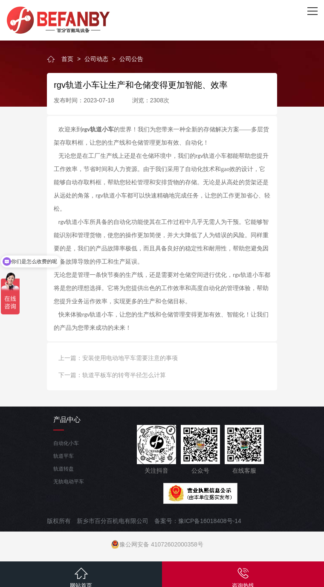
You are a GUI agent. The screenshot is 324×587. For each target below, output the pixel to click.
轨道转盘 (63, 469)
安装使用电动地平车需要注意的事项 (130, 358)
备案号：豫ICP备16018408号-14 (197, 520)
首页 (67, 58)
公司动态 (96, 58)
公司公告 (131, 58)
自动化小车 (66, 443)
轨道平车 (63, 456)
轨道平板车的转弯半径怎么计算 (124, 375)
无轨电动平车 (68, 482)
